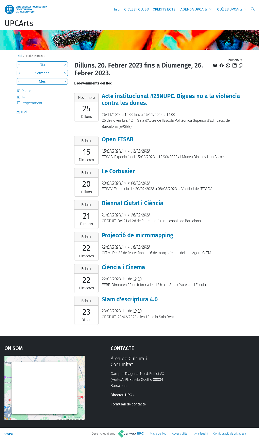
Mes (42, 81)
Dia (42, 64)
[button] (211, 9)
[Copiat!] (240, 65)
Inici (117, 9)
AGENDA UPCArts (194, 9)
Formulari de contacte (128, 404)
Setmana (42, 73)
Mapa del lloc (158, 433)
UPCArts (18, 23)
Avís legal (200, 433)
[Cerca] (253, 9)
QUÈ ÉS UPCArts (230, 9)
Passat (27, 91)
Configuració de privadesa (229, 433)
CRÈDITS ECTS (164, 9)
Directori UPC (121, 395)
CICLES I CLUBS (136, 9)
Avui (24, 97)
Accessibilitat (180, 433)
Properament (31, 103)
